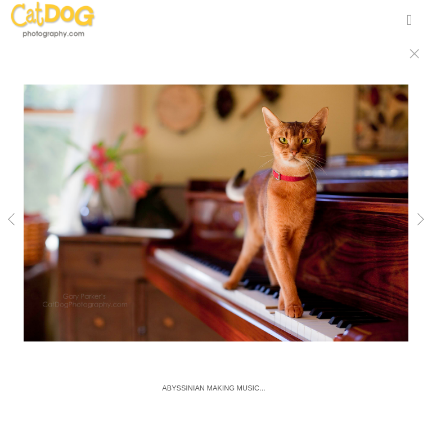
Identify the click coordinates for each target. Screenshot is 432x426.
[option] (216, 227)
